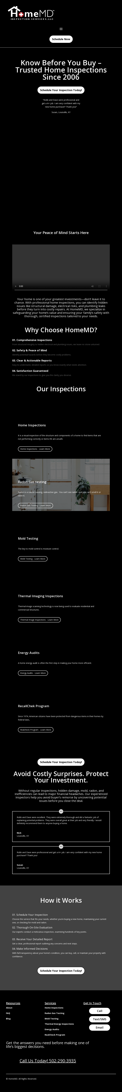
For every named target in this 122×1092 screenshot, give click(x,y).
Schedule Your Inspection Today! (61, 90)
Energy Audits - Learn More (33, 673)
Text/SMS (99, 1019)
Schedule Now (61, 39)
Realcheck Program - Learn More (35, 729)
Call (99, 1011)
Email (99, 1027)
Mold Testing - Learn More (32, 558)
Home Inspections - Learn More (35, 449)
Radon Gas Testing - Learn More (35, 505)
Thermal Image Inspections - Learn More (39, 619)
